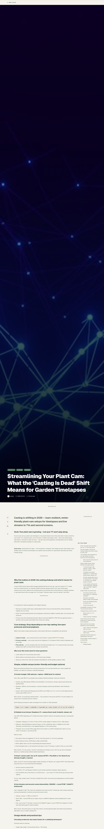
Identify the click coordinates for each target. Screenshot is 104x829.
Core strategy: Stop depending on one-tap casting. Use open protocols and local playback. (88, 583)
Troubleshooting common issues (88, 638)
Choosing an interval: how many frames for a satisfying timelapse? (90, 621)
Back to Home (11, 2)
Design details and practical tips (88, 618)
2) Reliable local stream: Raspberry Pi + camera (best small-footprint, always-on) (90, 601)
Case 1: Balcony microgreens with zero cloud (90, 655)
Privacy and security (88, 632)
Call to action (83, 669)
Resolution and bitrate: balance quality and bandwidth (90, 625)
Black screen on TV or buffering (88, 641)
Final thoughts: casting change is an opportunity (88, 666)
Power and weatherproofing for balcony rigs (90, 629)
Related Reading (87, 671)
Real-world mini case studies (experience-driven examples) (87, 652)
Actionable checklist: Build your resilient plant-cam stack (88, 662)
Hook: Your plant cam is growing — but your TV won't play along (88, 573)
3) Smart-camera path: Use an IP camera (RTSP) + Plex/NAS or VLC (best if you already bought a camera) (90, 607)
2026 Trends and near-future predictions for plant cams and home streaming (87, 647)
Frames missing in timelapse (90, 644)
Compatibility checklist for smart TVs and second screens (88, 635)
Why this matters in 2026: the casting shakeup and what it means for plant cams (89, 578)
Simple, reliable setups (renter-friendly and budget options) (87, 591)
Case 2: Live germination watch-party (89, 659)
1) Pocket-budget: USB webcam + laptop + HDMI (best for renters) (89, 596)
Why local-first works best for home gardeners (90, 587)
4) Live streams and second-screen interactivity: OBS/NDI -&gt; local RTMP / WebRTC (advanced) (90, 613)
